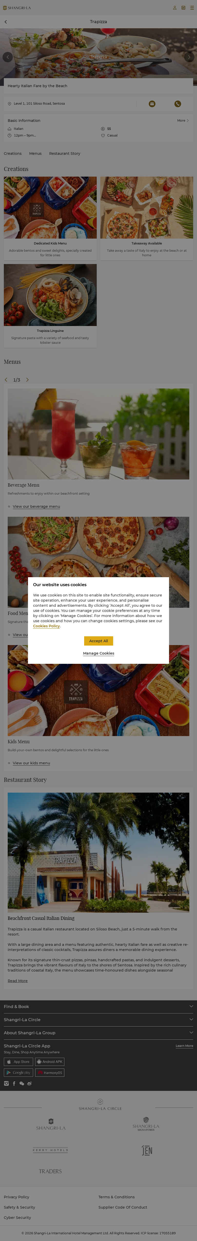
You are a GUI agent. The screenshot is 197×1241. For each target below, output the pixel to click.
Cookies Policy (46, 626)
